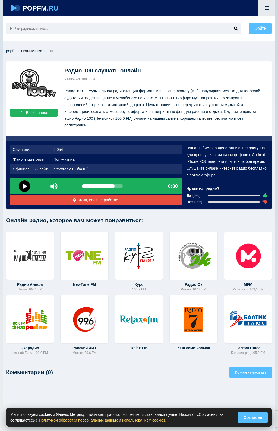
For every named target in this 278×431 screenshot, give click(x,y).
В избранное (34, 112)
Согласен (253, 417)
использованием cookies (143, 420)
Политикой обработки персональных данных (78, 420)
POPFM (34, 8)
